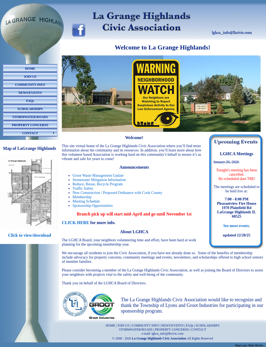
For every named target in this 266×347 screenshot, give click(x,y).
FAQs (30, 101)
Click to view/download (29, 235)
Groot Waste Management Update (98, 176)
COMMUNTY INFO (145, 325)
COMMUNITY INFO (30, 85)
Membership (82, 197)
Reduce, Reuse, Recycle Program (98, 184)
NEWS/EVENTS (30, 93)
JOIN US (30, 77)
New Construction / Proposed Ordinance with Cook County (117, 193)
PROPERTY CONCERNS (30, 125)
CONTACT (30, 133)
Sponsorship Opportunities (93, 206)
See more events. (236, 226)
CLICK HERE (75, 222)
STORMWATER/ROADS (30, 117)
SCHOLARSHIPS (30, 109)
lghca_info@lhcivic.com (168, 333)
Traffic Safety (83, 188)
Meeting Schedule (86, 201)
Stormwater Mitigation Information (99, 180)
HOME (30, 68)
